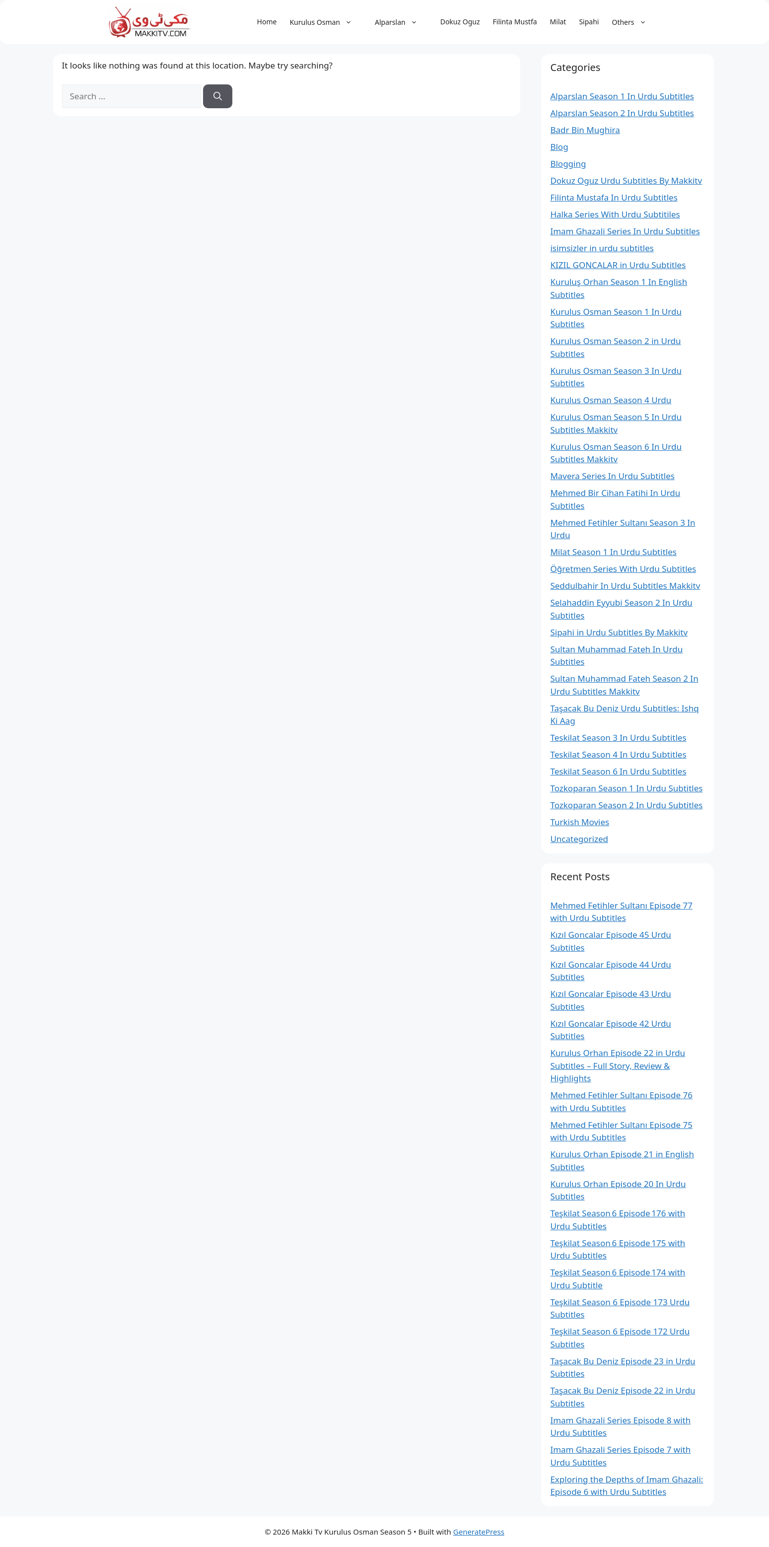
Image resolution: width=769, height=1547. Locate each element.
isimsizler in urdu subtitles (602, 248)
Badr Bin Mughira (585, 130)
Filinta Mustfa (515, 21)
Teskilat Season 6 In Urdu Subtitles (618, 771)
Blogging (568, 163)
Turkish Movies (579, 822)
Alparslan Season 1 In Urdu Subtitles (622, 96)
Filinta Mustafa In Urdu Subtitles (613, 197)
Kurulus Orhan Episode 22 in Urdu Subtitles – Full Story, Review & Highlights (617, 1065)
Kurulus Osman (325, 22)
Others (634, 22)
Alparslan (401, 22)
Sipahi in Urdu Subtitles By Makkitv (619, 632)
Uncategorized (579, 838)
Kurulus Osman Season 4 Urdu (610, 400)
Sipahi (589, 21)
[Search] (217, 96)
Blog (559, 146)
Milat (558, 21)
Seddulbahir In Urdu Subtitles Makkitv (625, 585)
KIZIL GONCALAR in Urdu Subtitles (618, 265)
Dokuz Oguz (460, 21)
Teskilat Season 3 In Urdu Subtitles (618, 737)
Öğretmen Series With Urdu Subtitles (623, 568)
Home (267, 21)
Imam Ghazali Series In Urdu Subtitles (624, 231)
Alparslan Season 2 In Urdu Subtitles (622, 113)
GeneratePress (478, 1532)
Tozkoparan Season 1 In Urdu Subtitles (626, 788)
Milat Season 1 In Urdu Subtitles (613, 552)
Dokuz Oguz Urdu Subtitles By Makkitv (626, 180)
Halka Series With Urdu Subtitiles (615, 214)
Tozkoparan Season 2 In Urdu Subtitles (626, 805)
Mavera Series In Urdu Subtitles (612, 476)
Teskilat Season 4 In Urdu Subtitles (618, 754)
